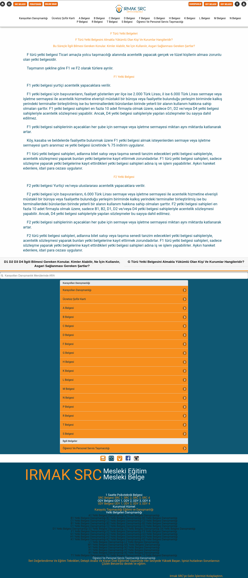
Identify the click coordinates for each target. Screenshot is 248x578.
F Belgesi (144, 18)
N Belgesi (235, 18)
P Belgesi (82, 21)
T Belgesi (112, 21)
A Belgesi (84, 18)
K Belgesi (189, 18)
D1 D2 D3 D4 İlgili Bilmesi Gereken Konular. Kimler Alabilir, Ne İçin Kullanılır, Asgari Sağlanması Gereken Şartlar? (62, 264)
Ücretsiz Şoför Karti (63, 18)
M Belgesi (220, 18)
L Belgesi (204, 18)
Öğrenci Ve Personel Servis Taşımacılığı (160, 21)
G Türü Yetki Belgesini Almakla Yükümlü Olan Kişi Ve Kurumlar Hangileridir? (186, 261)
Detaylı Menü (9, 4)
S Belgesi (127, 21)
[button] (20, 4)
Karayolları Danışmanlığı (33, 18)
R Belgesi (97, 21)
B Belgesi (99, 18)
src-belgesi (2, 4)
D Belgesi (129, 18)
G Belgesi (159, 18)
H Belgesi (174, 18)
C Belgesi (114, 18)
